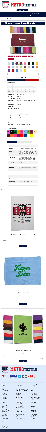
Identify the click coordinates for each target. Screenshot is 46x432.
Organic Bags (19, 413)
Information (21, 13)
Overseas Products (20, 414)
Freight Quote (11, 56)
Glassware (18, 384)
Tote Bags (33, 407)
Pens (17, 415)
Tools (16, 13)
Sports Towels (34, 394)
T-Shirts (32, 405)
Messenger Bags (19, 405)
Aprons (3, 385)
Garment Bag (5, 418)
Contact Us (4, 427)
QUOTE (18, 56)
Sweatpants (33, 402)
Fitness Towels (5, 415)
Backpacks (4, 386)
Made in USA (19, 403)
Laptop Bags (19, 399)
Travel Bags (33, 410)
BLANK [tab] (31, 80)
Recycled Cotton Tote (35, 386)
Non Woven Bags (20, 407)
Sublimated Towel (34, 399)
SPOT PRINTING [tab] (16, 80)
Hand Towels (19, 385)
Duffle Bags (4, 414)
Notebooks (18, 409)
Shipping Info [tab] (29, 142)
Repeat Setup (10, 106)
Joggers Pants (19, 392)
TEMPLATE (10, 59)
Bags (3, 388)
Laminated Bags (19, 397)
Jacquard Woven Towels (21, 390)
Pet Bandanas (19, 416)
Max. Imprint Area (11, 98)
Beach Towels (5, 390)
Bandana (4, 389)
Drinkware (4, 413)
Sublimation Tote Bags (35, 401)
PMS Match (10, 112)
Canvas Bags (4, 398)
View (23, 245)
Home (3, 13)
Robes (32, 388)
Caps (3, 399)
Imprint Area (10, 100)
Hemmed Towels (20, 386)
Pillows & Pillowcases (20, 418)
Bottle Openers (5, 394)
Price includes (11, 94)
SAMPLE (24, 56)
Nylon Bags (18, 410)
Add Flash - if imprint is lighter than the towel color (12, 109)
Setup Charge (11, 104)
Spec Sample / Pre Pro (11, 121)
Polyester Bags (34, 384)
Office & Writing (19, 411)
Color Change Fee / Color (12, 118)
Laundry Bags (19, 401)
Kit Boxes (18, 395)
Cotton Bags (4, 406)
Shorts (32, 390)
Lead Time (10, 96)
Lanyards (18, 398)
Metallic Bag (19, 406)
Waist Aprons (33, 415)
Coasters (4, 403)
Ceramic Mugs (5, 401)
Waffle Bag (33, 413)
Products (8, 13)
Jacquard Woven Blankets (22, 389)
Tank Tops (33, 406)
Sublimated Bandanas (35, 397)
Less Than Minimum (12, 115)
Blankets (4, 393)
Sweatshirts (33, 403)
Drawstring (4, 411)
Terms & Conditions (6, 426)
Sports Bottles (34, 393)
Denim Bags (4, 409)
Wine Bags (33, 416)
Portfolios (33, 385)
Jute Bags (18, 393)
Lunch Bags (18, 402)
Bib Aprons (4, 392)
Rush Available (11, 124)
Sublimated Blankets (35, 398)
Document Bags (5, 410)
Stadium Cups (34, 395)
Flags (3, 416)
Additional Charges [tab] (21, 142)
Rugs (32, 389)
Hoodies (18, 388)
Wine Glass (33, 418)
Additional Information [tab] (12, 142)
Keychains (18, 394)
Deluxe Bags (4, 407)
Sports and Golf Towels (36, 392)
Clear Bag (4, 402)
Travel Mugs (33, 411)
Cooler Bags (4, 405)
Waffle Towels (34, 414)
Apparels (4, 384)
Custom (12, 13)
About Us (26, 13)
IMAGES (30, 56)
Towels (32, 409)
